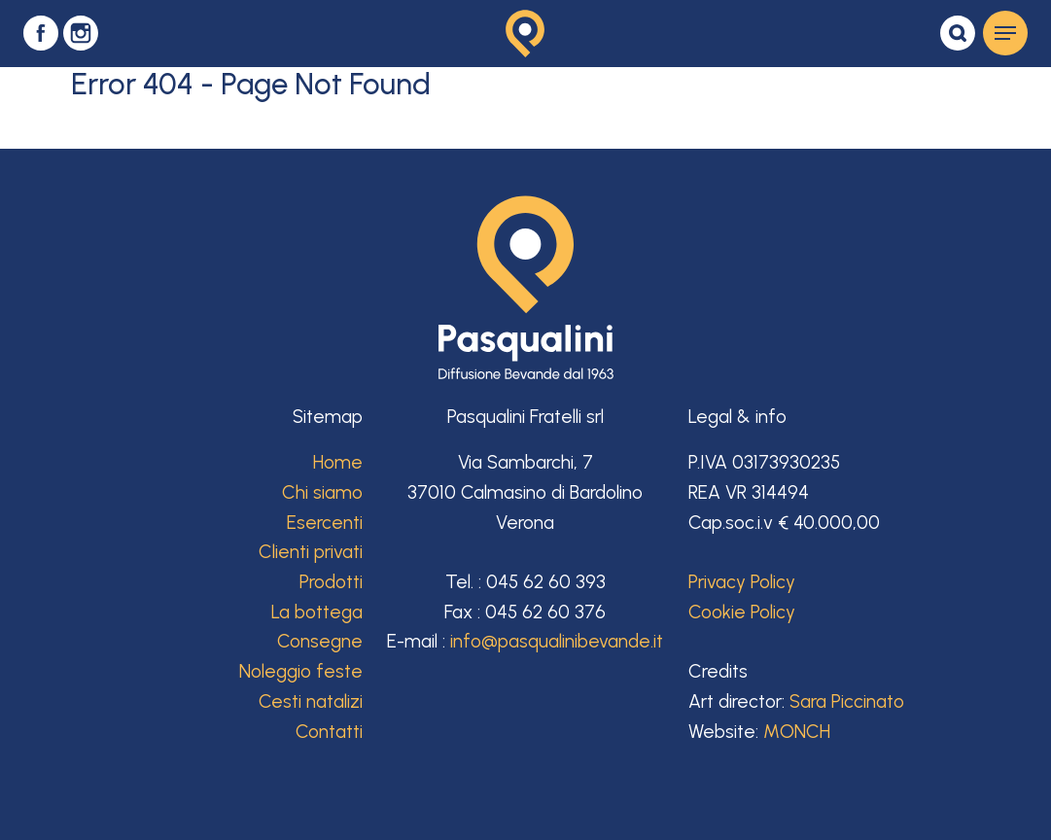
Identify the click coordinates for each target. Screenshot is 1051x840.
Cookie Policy (741, 612)
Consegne (320, 641)
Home (338, 462)
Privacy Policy (741, 582)
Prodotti (331, 582)
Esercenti (325, 522)
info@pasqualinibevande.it (556, 641)
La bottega (317, 612)
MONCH (796, 731)
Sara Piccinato (846, 701)
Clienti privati (311, 552)
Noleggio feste (301, 671)
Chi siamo (322, 492)
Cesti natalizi (311, 701)
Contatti (329, 731)
